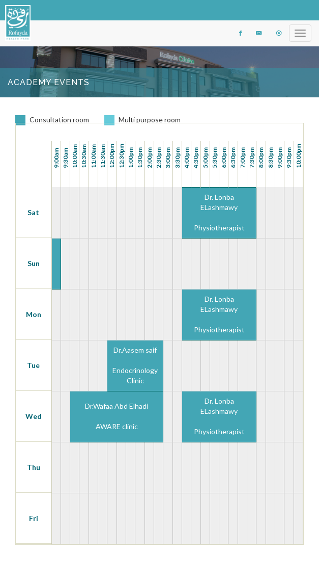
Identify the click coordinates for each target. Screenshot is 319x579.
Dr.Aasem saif (135, 350)
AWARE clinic (117, 426)
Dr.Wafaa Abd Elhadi (116, 406)
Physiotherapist (219, 227)
